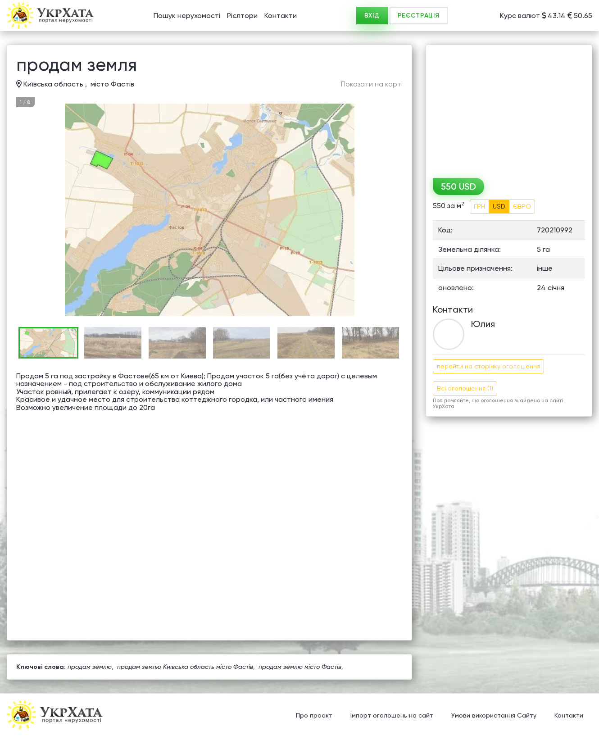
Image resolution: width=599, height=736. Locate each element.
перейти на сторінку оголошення (488, 366)
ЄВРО (522, 206)
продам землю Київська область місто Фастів (185, 666)
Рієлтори (242, 15)
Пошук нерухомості (187, 15)
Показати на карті (372, 84)
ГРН (479, 206)
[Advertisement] (509, 108)
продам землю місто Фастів (300, 666)
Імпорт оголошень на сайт (391, 715)
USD (499, 206)
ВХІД (372, 15)
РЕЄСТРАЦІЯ (419, 15)
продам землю (90, 666)
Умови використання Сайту (493, 715)
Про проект (314, 715)
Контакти (280, 15)
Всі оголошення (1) (465, 388)
